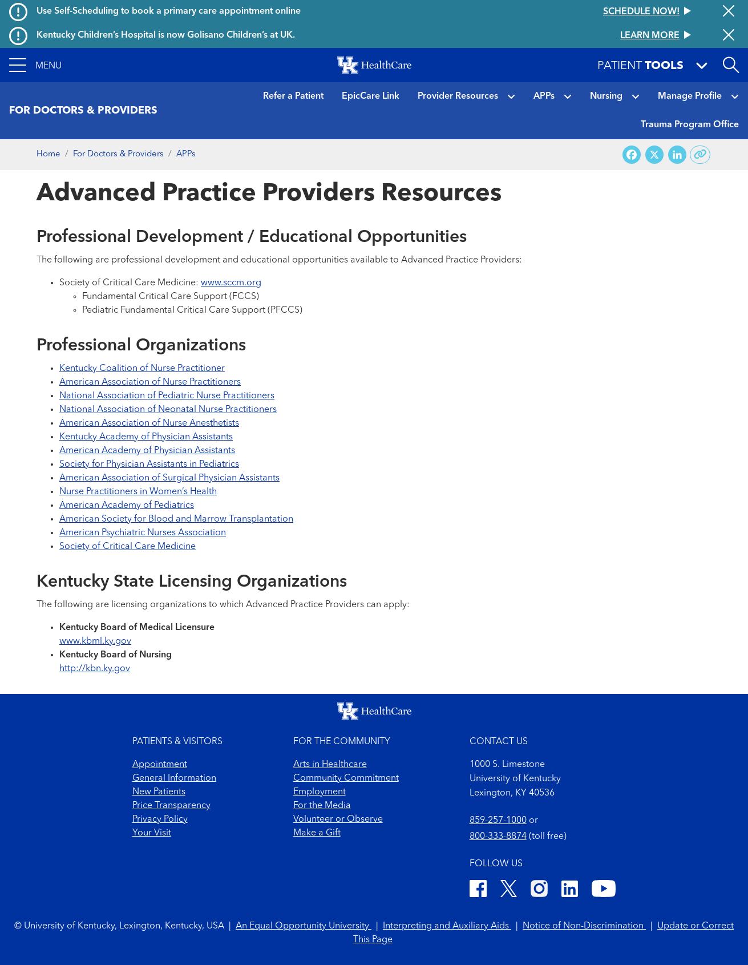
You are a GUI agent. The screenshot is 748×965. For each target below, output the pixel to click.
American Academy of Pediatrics (126, 505)
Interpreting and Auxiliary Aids (447, 926)
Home (48, 154)
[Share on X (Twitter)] (654, 155)
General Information (174, 778)
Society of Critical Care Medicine (127, 546)
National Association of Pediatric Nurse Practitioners (166, 396)
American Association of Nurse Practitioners (150, 382)
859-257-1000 (498, 820)
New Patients (158, 792)
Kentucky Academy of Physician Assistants (146, 437)
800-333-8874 (498, 836)
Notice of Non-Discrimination (584, 926)
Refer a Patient (293, 96)
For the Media (322, 805)
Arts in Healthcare (330, 764)
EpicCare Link (370, 96)
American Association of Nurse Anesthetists (149, 423)
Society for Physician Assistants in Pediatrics (149, 464)
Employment (319, 792)
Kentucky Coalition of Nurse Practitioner (142, 368)
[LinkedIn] (569, 890)
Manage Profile (690, 96)
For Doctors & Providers (118, 154)
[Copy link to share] (700, 155)
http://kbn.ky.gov (94, 668)
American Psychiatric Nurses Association (142, 533)
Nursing (606, 96)
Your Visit (151, 833)
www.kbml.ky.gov (95, 641)
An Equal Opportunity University (303, 926)
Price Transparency (171, 805)
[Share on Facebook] (631, 155)
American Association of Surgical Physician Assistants (169, 478)
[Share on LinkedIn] (677, 155)
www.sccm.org (231, 283)
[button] (35, 65)
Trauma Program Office (690, 125)
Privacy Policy (160, 819)
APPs (544, 96)
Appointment (159, 764)
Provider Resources (458, 96)
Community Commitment (346, 778)
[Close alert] (728, 12)
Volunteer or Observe (338, 819)
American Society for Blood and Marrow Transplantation (176, 519)
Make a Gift (317, 833)
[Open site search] (731, 65)
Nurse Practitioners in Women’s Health (138, 491)
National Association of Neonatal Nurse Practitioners (168, 409)
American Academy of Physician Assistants (147, 450)
